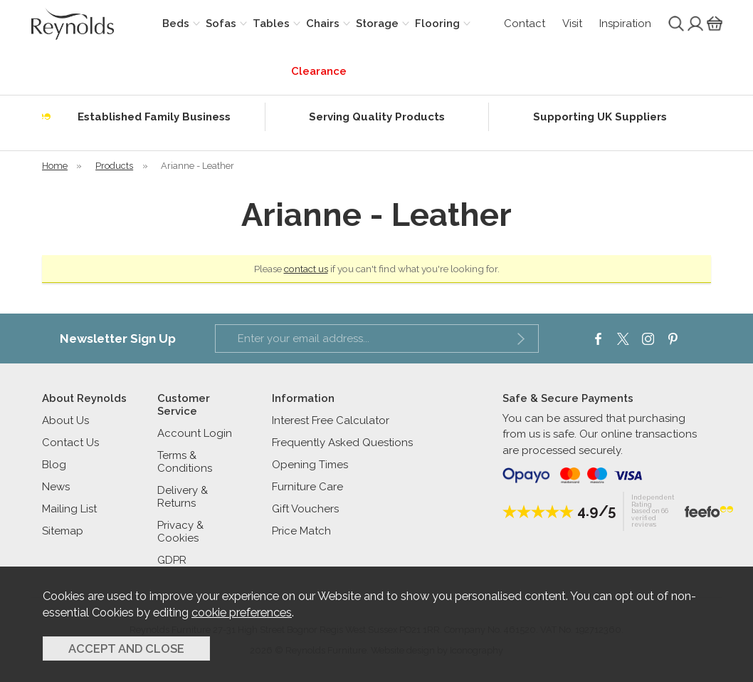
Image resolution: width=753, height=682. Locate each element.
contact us (306, 268)
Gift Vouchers (305, 508)
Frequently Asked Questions (342, 442)
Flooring (437, 23)
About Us (65, 420)
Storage (377, 23)
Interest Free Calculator (330, 420)
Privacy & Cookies (180, 531)
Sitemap (62, 531)
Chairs (322, 23)
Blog (54, 464)
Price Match (301, 531)
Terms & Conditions (184, 462)
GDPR (171, 560)
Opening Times (310, 464)
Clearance (319, 71)
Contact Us (70, 442)
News (56, 486)
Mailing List (69, 508)
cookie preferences (241, 612)
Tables (271, 23)
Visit (572, 23)
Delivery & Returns (182, 497)
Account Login (194, 433)
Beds (175, 23)
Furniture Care (307, 486)
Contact (524, 23)
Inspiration (625, 23)
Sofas (221, 23)
